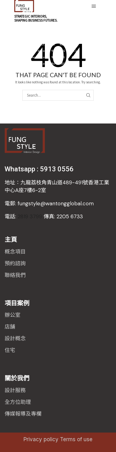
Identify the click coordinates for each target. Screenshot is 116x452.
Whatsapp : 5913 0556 (39, 169)
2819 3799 (44, 216)
